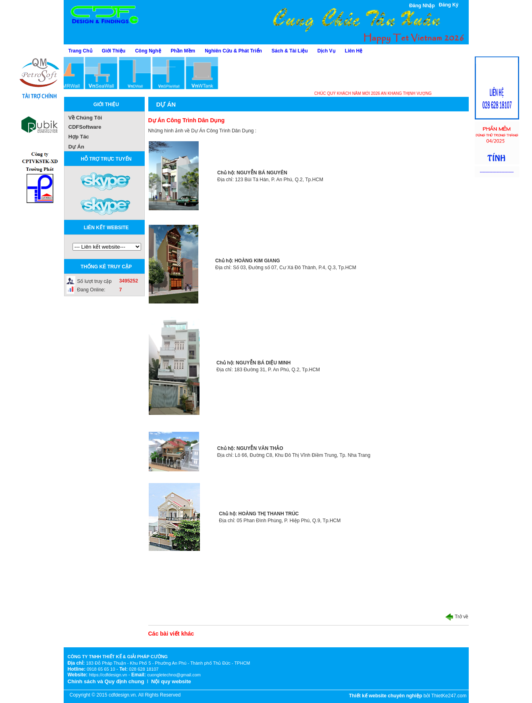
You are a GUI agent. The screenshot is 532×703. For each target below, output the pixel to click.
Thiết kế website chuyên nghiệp (385, 696)
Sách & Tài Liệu (290, 51)
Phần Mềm (183, 51)
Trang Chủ (80, 51)
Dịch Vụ (326, 51)
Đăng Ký (449, 5)
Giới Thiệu (114, 51)
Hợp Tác (79, 137)
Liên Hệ (354, 51)
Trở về (456, 616)
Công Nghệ (148, 51)
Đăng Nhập (422, 5)
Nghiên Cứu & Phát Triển (233, 51)
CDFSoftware (85, 127)
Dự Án (76, 147)
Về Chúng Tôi (85, 118)
